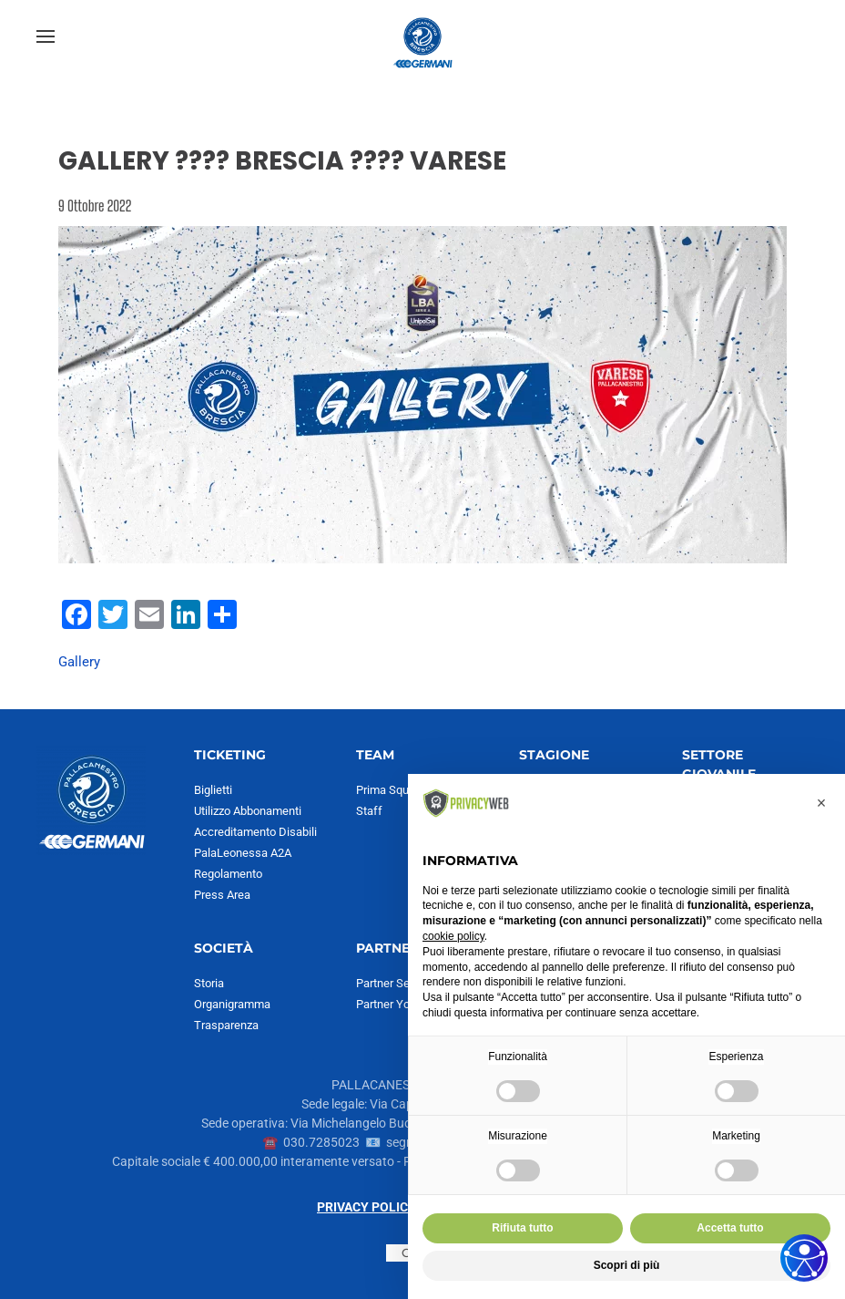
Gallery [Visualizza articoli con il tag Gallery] (79, 662)
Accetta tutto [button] (730, 1228)
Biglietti (213, 790)
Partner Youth (391, 1004)
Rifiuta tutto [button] (522, 1228)
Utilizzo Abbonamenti (247, 811)
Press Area (222, 895)
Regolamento (228, 874)
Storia (209, 983)
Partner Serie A (394, 983)
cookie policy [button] (453, 936)
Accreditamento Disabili (255, 832)
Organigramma (232, 1004)
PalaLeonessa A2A (242, 853)
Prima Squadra (394, 790)
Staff (369, 811)
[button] (45, 36)
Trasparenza (226, 1025)
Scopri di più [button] (627, 1265)
